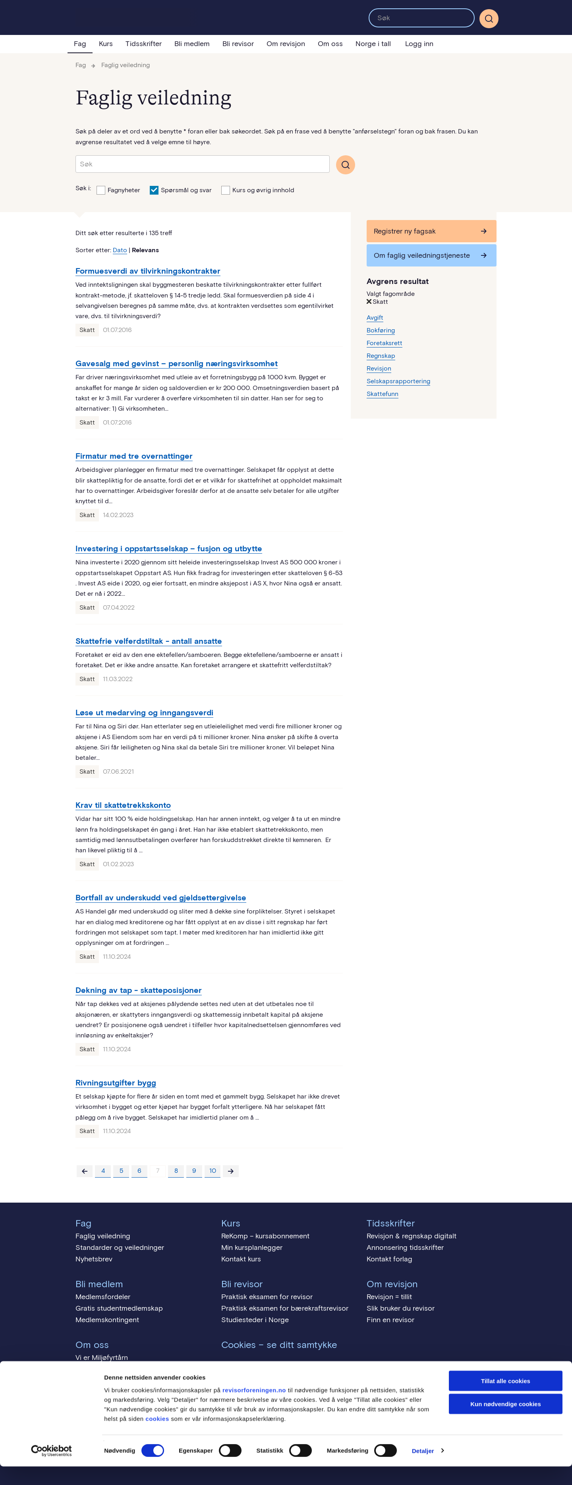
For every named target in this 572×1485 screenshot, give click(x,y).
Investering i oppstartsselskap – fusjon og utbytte (168, 548)
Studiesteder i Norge (255, 1319)
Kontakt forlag (389, 1259)
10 (212, 1170)
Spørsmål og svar (181, 189)
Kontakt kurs (241, 1259)
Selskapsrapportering (398, 381)
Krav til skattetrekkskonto (123, 805)
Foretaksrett (384, 343)
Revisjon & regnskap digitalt (411, 1236)
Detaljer (423, 1469)
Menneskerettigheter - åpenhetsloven (136, 1369)
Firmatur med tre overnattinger (134, 456)
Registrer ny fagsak (405, 231)
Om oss (330, 43)
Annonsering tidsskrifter (405, 1247)
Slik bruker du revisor (401, 1308)
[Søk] (489, 18)
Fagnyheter (118, 189)
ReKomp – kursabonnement (265, 1236)
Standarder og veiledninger (119, 1247)
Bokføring (381, 330)
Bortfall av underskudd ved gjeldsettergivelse (160, 897)
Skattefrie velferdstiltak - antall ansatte (148, 641)
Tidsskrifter (144, 43)
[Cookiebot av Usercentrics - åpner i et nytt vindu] (51, 1469)
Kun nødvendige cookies (505, 1422)
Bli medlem (192, 43)
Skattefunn (382, 394)
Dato (120, 250)
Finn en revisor (390, 1319)
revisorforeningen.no (254, 1408)
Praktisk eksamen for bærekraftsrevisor (284, 1308)
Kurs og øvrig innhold (257, 189)
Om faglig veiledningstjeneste (422, 255)
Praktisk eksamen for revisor (267, 1296)
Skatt (87, 330)
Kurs (106, 43)
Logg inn (419, 43)
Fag (80, 43)
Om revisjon (286, 43)
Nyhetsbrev (93, 1259)
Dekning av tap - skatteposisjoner (138, 990)
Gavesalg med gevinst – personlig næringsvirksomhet (176, 363)
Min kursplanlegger (251, 1247)
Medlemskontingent (107, 1319)
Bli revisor (238, 43)
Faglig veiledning (125, 65)
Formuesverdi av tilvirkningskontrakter (147, 271)
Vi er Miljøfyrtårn (101, 1357)
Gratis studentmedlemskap (119, 1308)
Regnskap (381, 355)
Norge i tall (373, 43)
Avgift (375, 317)
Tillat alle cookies (505, 1399)
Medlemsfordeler (102, 1296)
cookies (157, 1437)
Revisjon (379, 368)
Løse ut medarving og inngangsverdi (144, 712)
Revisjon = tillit (389, 1296)
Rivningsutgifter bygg (115, 1082)
